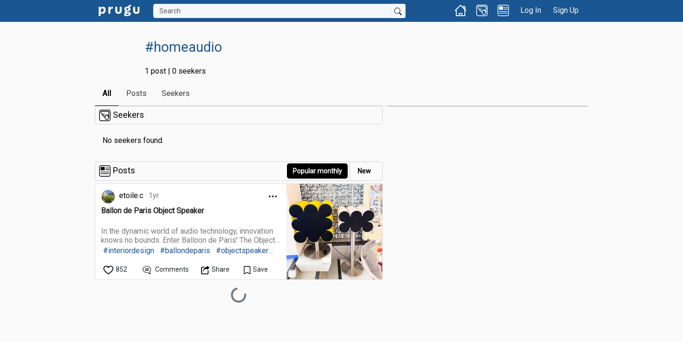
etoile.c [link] (131, 195)
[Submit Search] (398, 11)
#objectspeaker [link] (242, 250)
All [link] (106, 93)
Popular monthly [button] (317, 171)
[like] (116, 269)
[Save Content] (256, 269)
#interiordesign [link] (128, 250)
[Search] (271, 11)
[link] (119, 9)
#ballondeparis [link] (185, 250)
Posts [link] (136, 93)
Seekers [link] (176, 93)
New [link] (364, 171)
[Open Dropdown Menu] (273, 196)
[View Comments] (166, 269)
